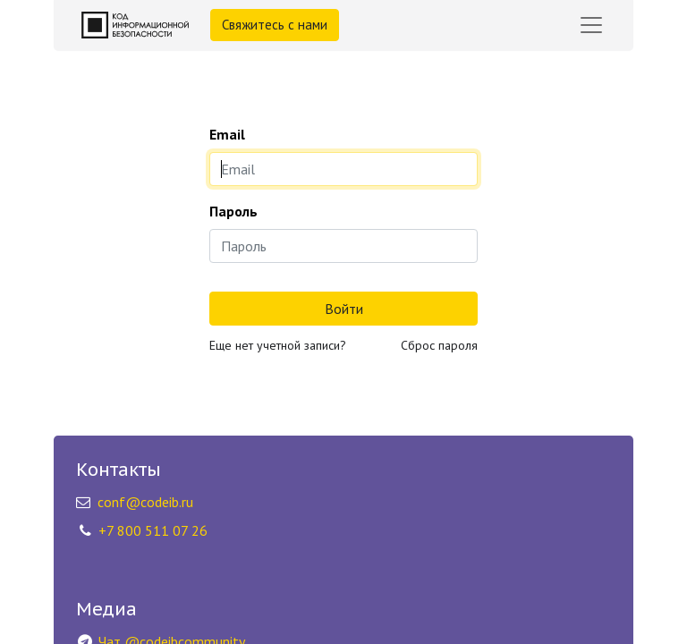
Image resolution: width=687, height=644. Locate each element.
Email (227, 134)
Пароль (233, 211)
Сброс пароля (439, 345)
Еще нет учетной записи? (277, 345)
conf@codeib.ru (145, 502)
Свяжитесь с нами (274, 24)
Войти (344, 309)
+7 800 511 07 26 (153, 530)
